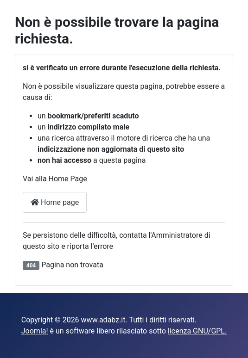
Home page (55, 202)
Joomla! (34, 331)
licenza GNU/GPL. (197, 331)
